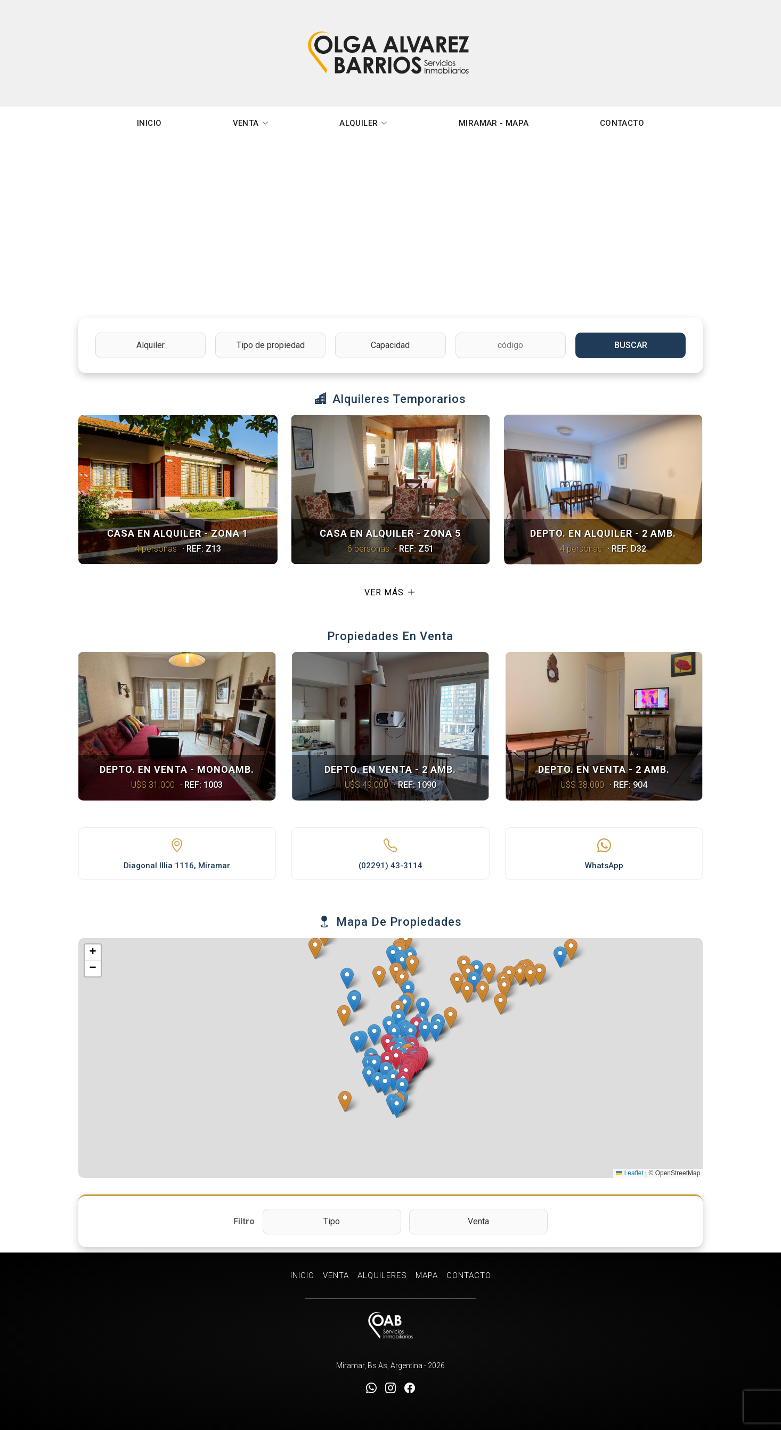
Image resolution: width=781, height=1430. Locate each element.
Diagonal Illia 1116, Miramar (177, 865)
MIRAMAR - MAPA (494, 123)
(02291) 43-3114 (390, 865)
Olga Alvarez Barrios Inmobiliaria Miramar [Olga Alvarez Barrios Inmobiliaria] (390, 53)
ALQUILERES (382, 1275)
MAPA (427, 1275)
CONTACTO (622, 123)
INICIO (149, 123)
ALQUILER (363, 123)
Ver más (390, 592)
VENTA (251, 123)
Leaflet (629, 1173)
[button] (396, 1059)
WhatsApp (604, 865)
